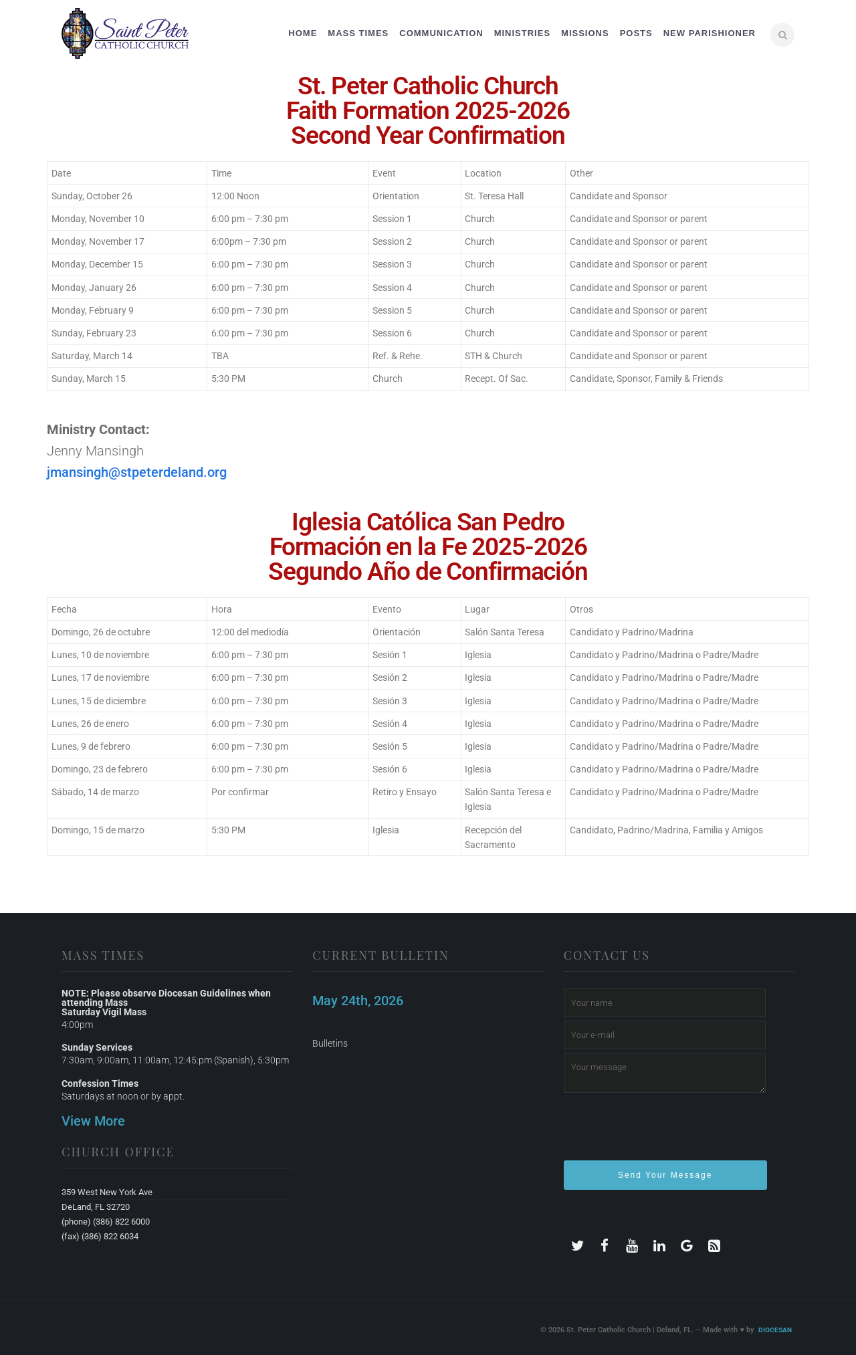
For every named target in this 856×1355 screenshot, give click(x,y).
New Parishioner (709, 33)
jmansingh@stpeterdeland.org (137, 472)
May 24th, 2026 (357, 1001)
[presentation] (665, 1132)
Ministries (522, 33)
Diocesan (775, 1330)
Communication (441, 33)
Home (302, 33)
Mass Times (358, 33)
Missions (585, 33)
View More (93, 1121)
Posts (636, 33)
